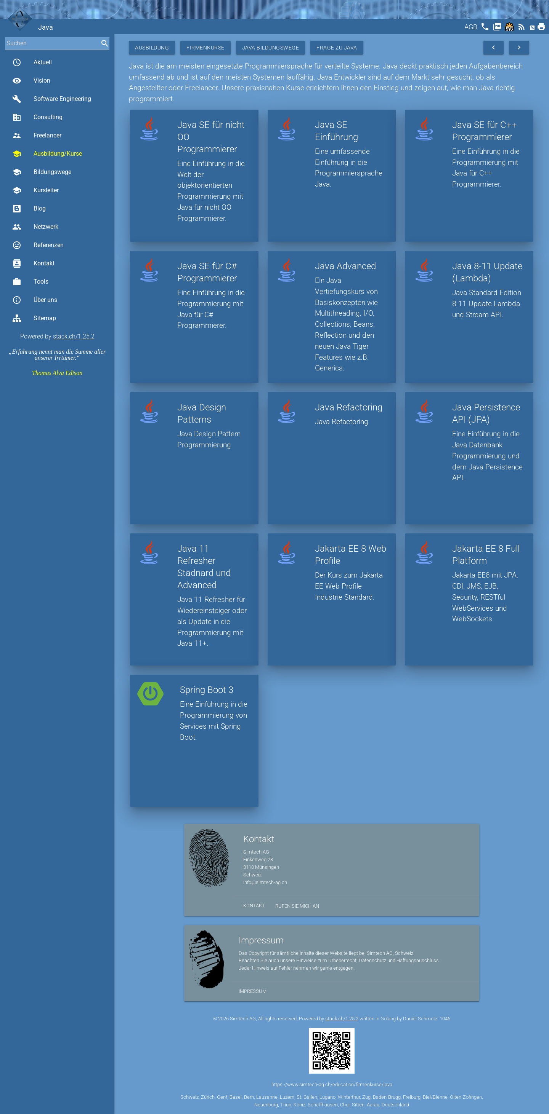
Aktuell (32, 62)
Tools (30, 282)
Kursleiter (35, 190)
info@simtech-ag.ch (265, 882)
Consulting (37, 117)
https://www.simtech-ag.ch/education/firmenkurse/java (331, 1084)
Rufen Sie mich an (297, 906)
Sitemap (34, 318)
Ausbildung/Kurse (47, 154)
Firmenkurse (205, 48)
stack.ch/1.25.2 (74, 336)
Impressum (252, 991)
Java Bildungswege (270, 48)
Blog (29, 208)
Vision (31, 81)
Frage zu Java (336, 48)
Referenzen (38, 245)
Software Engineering (51, 99)
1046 (445, 1018)
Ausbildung (152, 48)
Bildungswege (41, 172)
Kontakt (33, 263)
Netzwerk (35, 227)
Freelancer (36, 135)
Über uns (34, 300)
